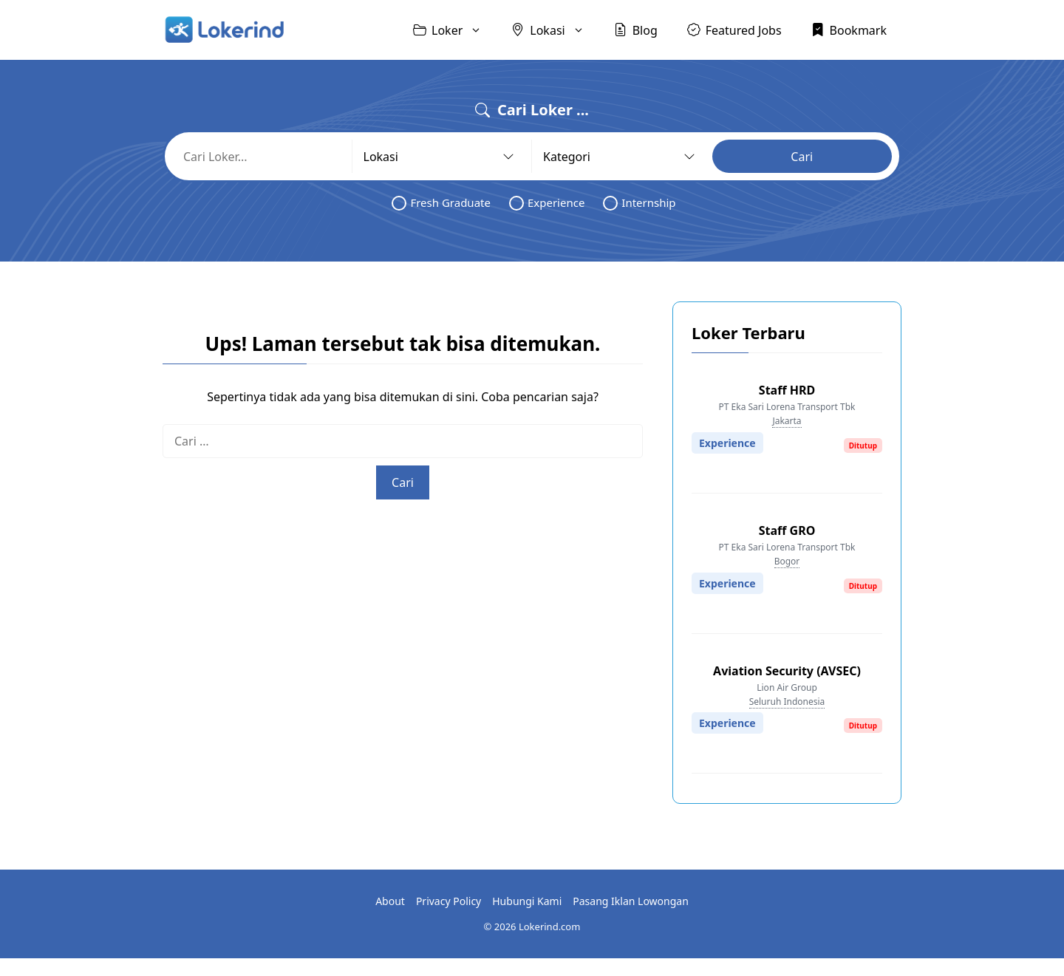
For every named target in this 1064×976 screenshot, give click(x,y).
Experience (546, 203)
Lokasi (554, 30)
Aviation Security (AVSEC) (787, 671)
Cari (802, 157)
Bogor (787, 561)
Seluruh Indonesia (787, 701)
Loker (455, 30)
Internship (639, 203)
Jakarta (786, 420)
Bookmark (849, 29)
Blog (636, 29)
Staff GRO (787, 530)
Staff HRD (787, 390)
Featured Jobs (734, 29)
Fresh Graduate (441, 203)
